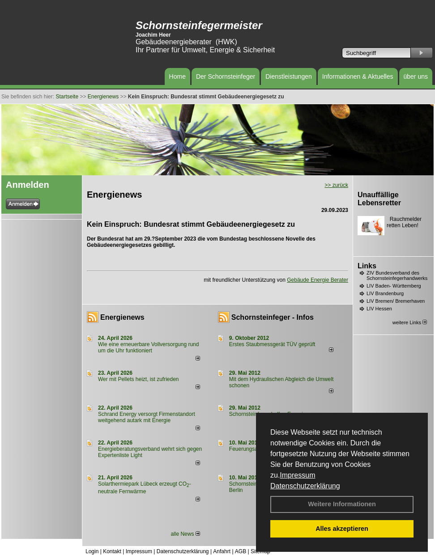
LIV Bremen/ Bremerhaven (396, 301)
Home (177, 76)
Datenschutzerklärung (305, 486)
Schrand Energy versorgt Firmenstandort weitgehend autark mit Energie (146, 417)
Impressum (297, 475)
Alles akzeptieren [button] (342, 528)
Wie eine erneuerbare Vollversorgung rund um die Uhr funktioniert (148, 347)
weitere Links (409, 322)
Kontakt (112, 551)
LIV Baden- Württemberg (394, 285)
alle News (185, 534)
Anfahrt (221, 551)
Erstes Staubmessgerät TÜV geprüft (272, 344)
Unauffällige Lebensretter (379, 199)
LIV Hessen (379, 308)
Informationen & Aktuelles (357, 76)
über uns (416, 76)
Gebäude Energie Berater (317, 280)
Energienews (122, 317)
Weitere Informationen (342, 504)
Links (367, 266)
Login (91, 551)
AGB (240, 551)
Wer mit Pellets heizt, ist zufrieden (138, 379)
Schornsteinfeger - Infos (272, 317)
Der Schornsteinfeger (225, 76)
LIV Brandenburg (385, 293)
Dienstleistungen (288, 76)
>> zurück (336, 185)
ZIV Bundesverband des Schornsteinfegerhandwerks (397, 275)
